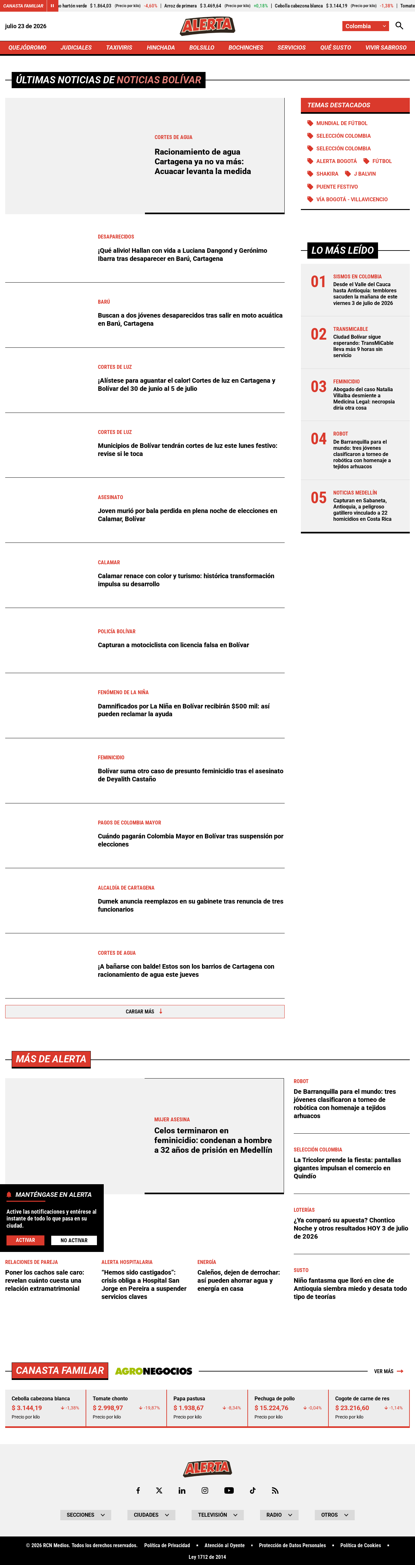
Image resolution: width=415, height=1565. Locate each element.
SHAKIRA (327, 174)
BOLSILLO (201, 47)
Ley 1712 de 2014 (207, 1556)
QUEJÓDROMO (27, 47)
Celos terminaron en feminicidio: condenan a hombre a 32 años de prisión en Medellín (213, 1140)
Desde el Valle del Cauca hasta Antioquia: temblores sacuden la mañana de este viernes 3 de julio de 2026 (365, 293)
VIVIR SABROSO (386, 47)
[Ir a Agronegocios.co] (153, 1370)
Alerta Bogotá (336, 161)
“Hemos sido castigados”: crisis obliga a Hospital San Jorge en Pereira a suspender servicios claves (143, 1284)
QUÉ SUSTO (335, 47)
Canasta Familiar (23, 5)
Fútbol (382, 161)
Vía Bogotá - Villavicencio (352, 199)
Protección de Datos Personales (292, 1544)
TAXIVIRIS (119, 47)
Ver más (388, 1370)
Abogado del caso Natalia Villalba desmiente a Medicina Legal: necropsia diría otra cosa (364, 398)
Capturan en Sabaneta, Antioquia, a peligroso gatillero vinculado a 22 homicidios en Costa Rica (362, 509)
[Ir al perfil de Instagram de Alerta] (205, 1489)
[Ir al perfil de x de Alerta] (159, 1489)
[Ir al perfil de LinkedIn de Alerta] (182, 1489)
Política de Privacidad (167, 1544)
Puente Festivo (337, 187)
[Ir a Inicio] (207, 26)
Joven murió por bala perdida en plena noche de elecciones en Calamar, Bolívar (187, 515)
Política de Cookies (360, 1544)
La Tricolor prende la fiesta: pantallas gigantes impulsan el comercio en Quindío (347, 1167)
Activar (25, 1240)
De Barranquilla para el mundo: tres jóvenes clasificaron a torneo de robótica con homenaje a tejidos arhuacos (362, 454)
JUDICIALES (76, 47)
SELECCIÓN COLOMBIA (343, 136)
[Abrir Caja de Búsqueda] (399, 26)
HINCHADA (161, 47)
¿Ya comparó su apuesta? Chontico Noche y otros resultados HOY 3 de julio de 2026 (351, 1227)
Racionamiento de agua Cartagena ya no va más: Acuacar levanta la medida (203, 161)
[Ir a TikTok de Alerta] (252, 1489)
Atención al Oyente (225, 1544)
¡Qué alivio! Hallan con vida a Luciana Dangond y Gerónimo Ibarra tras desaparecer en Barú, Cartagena (182, 255)
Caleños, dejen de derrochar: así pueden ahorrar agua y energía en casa (238, 1280)
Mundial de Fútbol (342, 123)
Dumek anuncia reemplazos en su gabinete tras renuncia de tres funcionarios (190, 905)
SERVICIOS (292, 47)
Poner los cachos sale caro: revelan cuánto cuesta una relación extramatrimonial (44, 1280)
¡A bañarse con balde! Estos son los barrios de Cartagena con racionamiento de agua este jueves (186, 970)
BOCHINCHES (246, 47)
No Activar (74, 1240)
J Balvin (365, 174)
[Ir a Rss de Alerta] (275, 1489)
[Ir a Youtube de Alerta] (229, 1489)
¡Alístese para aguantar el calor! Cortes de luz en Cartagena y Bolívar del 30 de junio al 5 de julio (186, 384)
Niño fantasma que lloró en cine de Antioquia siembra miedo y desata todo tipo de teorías (350, 1288)
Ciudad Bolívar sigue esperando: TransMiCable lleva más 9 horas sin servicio (363, 346)
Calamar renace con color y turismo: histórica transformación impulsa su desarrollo (186, 580)
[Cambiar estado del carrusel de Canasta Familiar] (52, 6)
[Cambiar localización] (365, 26)
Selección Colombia (343, 149)
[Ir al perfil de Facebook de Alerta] (138, 1489)
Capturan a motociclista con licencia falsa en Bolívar (173, 645)
